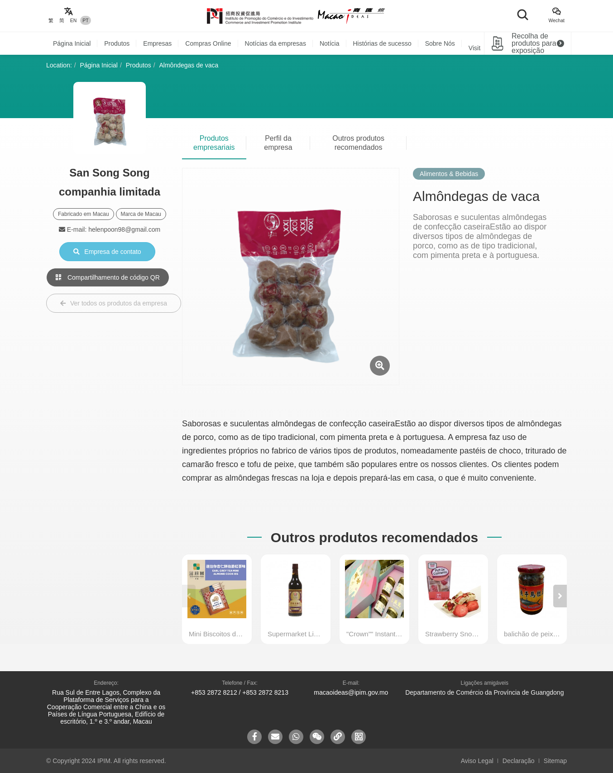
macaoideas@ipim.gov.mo (351, 692)
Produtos (116, 43)
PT (85, 20)
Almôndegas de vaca (189, 65)
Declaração (519, 760)
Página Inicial (72, 43)
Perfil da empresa (278, 142)
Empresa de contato (107, 251)
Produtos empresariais (214, 142)
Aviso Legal (477, 760)
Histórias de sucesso (382, 43)
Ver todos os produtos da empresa (113, 303)
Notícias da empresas (275, 43)
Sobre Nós (440, 43)
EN (73, 20)
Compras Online (208, 43)
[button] (560, 596)
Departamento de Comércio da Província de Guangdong (484, 692)
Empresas (157, 43)
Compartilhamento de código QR (108, 277)
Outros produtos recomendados (358, 142)
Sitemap (555, 760)
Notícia (330, 43)
